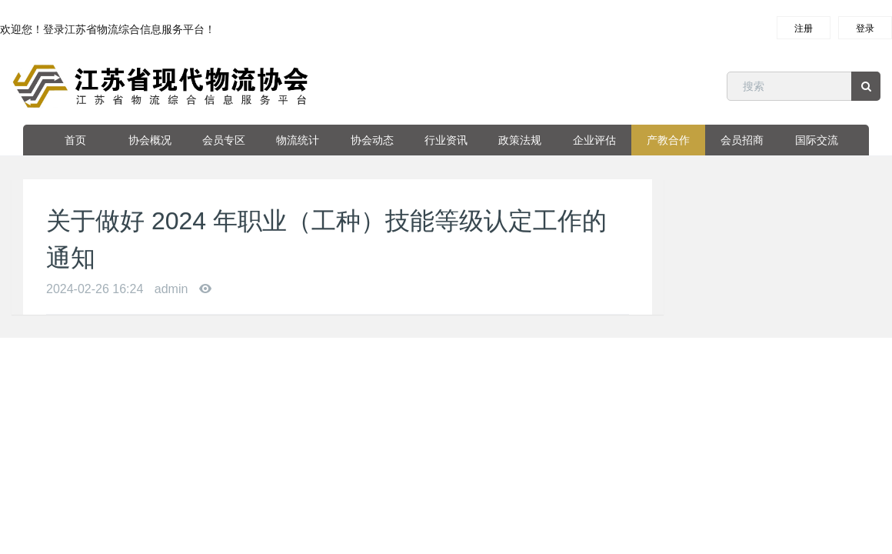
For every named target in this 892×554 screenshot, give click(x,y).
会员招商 (742, 140)
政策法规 (519, 140)
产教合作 (668, 140)
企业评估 (594, 140)
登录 (865, 28)
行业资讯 (446, 140)
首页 (75, 140)
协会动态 (372, 140)
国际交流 (816, 140)
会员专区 (223, 140)
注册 (803, 28)
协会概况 (149, 140)
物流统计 (297, 140)
